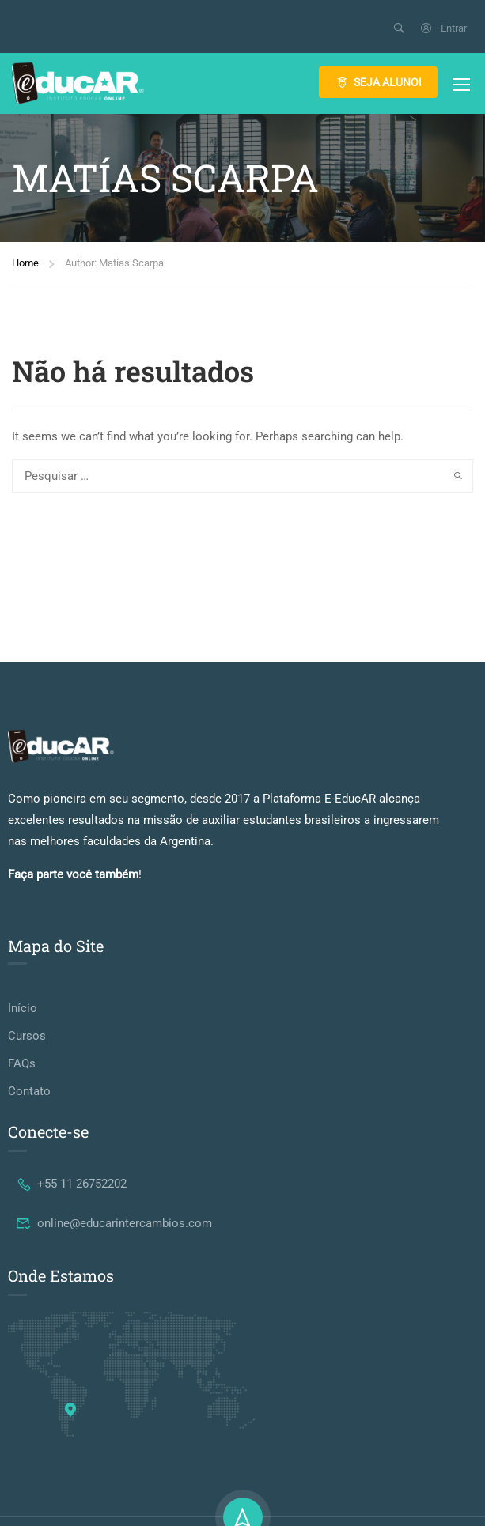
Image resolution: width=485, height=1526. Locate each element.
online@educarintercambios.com (114, 1223)
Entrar (443, 28)
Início (22, 1008)
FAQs (22, 1063)
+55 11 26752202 (71, 1184)
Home (25, 263)
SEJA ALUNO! (378, 82)
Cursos (27, 1036)
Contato (29, 1091)
